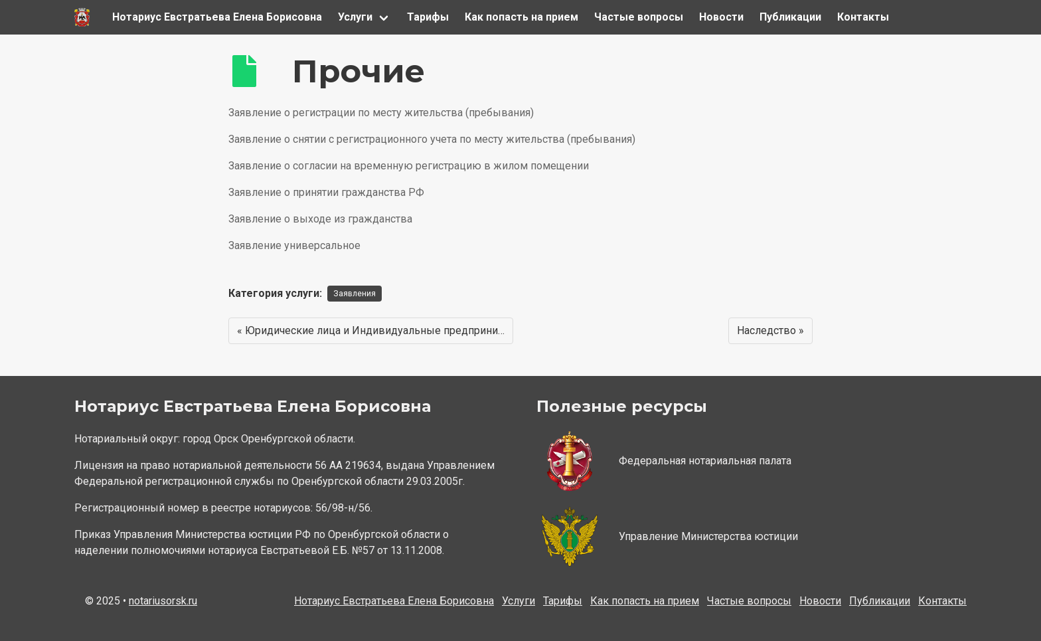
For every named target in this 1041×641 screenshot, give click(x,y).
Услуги (355, 17)
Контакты (863, 17)
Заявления (354, 293)
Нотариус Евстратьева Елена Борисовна (217, 17)
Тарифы (428, 17)
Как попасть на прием (521, 17)
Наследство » (770, 330)
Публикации (790, 17)
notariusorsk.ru (163, 601)
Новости (721, 17)
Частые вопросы (638, 17)
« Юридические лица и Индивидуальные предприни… (371, 330)
